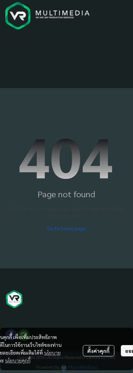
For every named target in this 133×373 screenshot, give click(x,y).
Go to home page (66, 228)
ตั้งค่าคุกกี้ (98, 351)
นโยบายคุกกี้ (18, 360)
